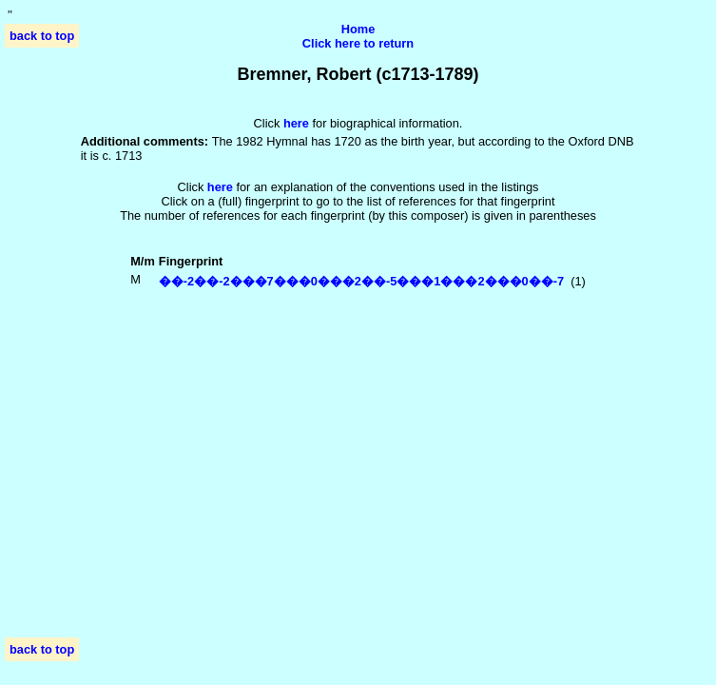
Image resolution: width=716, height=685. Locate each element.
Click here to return (358, 43)
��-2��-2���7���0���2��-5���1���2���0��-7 (361, 281)
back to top (42, 36)
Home (358, 29)
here (220, 187)
